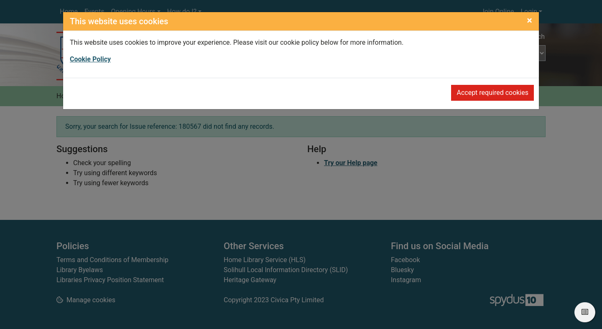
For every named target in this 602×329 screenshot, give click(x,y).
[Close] (529, 20)
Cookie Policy (90, 59)
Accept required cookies (492, 93)
